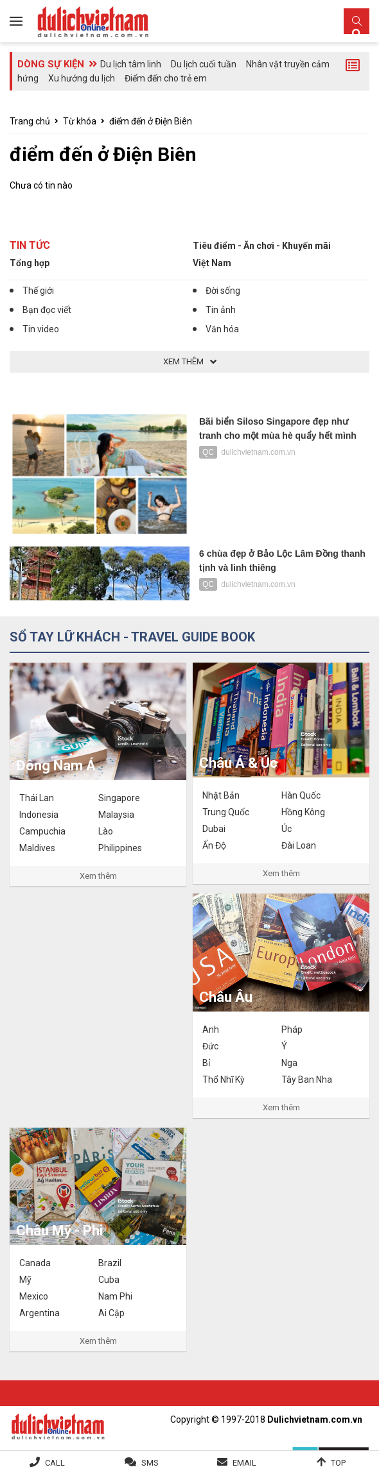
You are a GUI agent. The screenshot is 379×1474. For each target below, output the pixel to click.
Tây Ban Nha (306, 1079)
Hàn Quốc (301, 795)
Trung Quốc (225, 812)
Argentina (39, 1313)
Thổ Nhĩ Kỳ (223, 1079)
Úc (286, 829)
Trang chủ (30, 121)
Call (55, 1463)
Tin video (40, 329)
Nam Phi (115, 1296)
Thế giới (38, 290)
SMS (150, 1463)
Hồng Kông (303, 812)
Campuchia (42, 831)
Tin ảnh (221, 310)
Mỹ (25, 1280)
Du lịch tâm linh (130, 64)
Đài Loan (298, 845)
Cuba (108, 1280)
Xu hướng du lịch (81, 78)
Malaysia (116, 814)
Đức (210, 1046)
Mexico (33, 1296)
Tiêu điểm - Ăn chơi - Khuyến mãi (262, 246)
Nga (289, 1063)
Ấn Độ (214, 845)
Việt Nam (212, 263)
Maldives (37, 848)
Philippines (120, 848)
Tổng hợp (29, 263)
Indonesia (38, 814)
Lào (105, 831)
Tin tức (30, 245)
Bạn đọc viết (46, 310)
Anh (210, 1029)
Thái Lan (36, 798)
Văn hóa (222, 329)
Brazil (109, 1263)
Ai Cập (111, 1313)
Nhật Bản (221, 795)
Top (338, 1463)
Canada (35, 1263)
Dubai (213, 829)
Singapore (119, 798)
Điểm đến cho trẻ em (166, 78)
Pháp (292, 1029)
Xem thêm (98, 876)
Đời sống (223, 290)
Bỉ (206, 1063)
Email (244, 1463)
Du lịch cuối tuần (203, 64)
